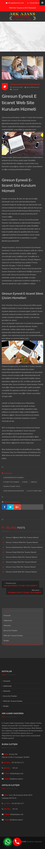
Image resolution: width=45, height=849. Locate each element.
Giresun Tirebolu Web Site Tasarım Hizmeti (22, 542)
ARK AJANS (22, 842)
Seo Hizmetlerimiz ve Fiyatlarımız (26, 452)
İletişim (6, 640)
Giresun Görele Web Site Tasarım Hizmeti (21, 572)
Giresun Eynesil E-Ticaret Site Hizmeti (25, 84)
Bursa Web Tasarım (33, 87)
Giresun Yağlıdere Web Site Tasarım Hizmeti (22, 537)
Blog (3, 449)
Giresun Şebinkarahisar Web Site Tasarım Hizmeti (24, 547)
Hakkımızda (8, 620)
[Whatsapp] (7, 842)
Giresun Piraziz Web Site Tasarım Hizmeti (21, 552)
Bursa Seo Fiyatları (10, 630)
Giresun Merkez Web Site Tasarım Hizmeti (21, 557)
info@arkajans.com (15, 3)
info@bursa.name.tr (16, 779)
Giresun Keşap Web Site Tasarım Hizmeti (21, 562)
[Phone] (17, 842)
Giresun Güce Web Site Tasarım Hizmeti (21, 567)
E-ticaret (15, 89)
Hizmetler (7, 625)
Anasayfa (7, 615)
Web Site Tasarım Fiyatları (13, 635)
